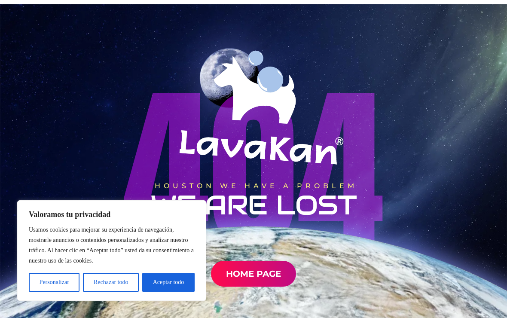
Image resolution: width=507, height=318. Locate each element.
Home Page (253, 274)
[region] (111, 250)
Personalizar (54, 282)
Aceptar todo (168, 282)
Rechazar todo (111, 282)
